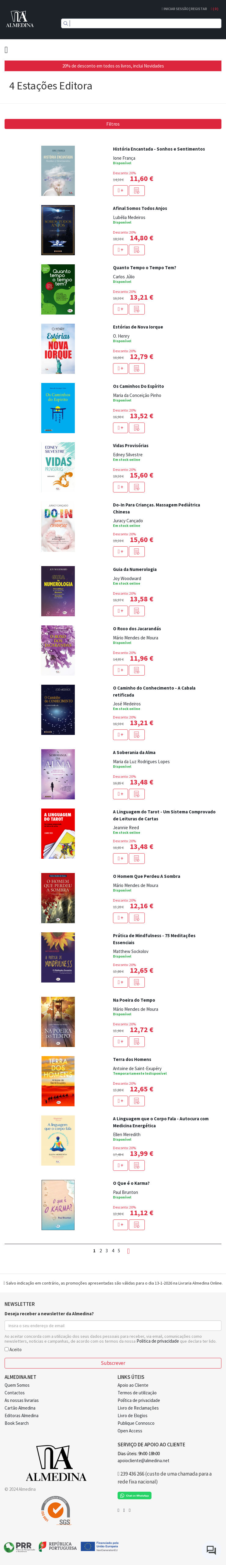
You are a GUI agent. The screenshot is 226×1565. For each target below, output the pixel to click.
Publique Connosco (136, 1423)
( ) (214, 8)
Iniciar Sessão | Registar (184, 8)
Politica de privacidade (158, 1341)
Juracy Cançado (128, 520)
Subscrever (113, 1363)
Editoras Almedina (21, 1415)
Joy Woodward (127, 578)
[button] (137, 190)
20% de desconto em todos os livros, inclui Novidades (113, 66)
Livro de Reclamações (138, 1408)
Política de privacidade (139, 1400)
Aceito (13, 1349)
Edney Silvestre (128, 454)
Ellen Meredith (126, 1134)
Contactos (15, 1393)
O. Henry (121, 336)
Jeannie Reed (126, 827)
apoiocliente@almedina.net (144, 1460)
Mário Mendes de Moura (135, 638)
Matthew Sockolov (130, 951)
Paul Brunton (125, 1192)
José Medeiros (127, 704)
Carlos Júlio (124, 277)
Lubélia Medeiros (129, 217)
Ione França (124, 158)
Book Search (17, 1423)
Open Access (130, 1431)
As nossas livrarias (22, 1400)
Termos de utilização (137, 1393)
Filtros (113, 124)
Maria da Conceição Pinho (137, 395)
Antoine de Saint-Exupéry (137, 1068)
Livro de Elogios (133, 1415)
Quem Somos (17, 1385)
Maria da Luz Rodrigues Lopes (141, 761)
